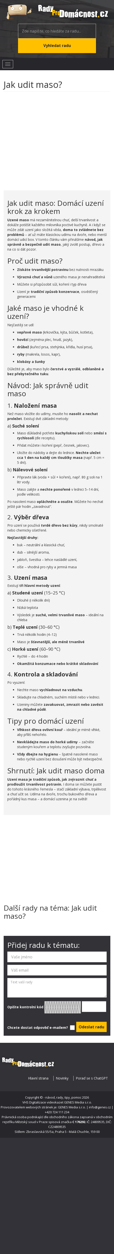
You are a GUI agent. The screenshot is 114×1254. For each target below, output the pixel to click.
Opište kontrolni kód (56, 1007)
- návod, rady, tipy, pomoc (62, 1097)
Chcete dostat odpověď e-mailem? (40, 1027)
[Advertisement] (46, 139)
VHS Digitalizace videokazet (42, 1102)
